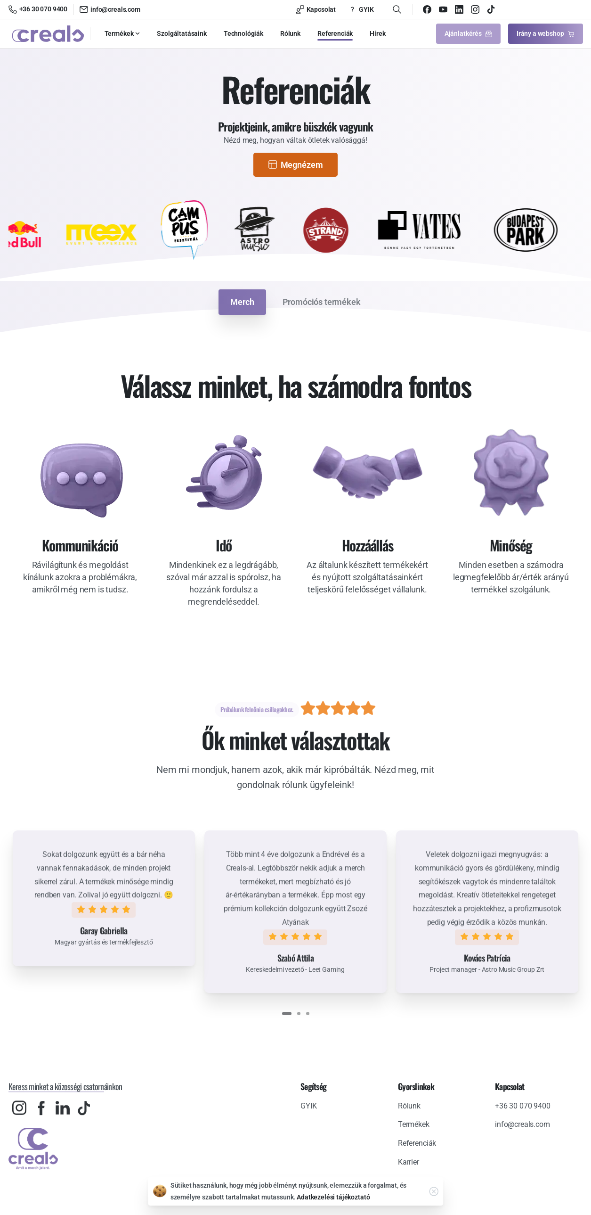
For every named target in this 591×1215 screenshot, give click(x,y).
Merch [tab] (242, 302)
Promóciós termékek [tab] (322, 302)
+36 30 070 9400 (38, 9)
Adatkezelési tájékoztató (333, 1197)
